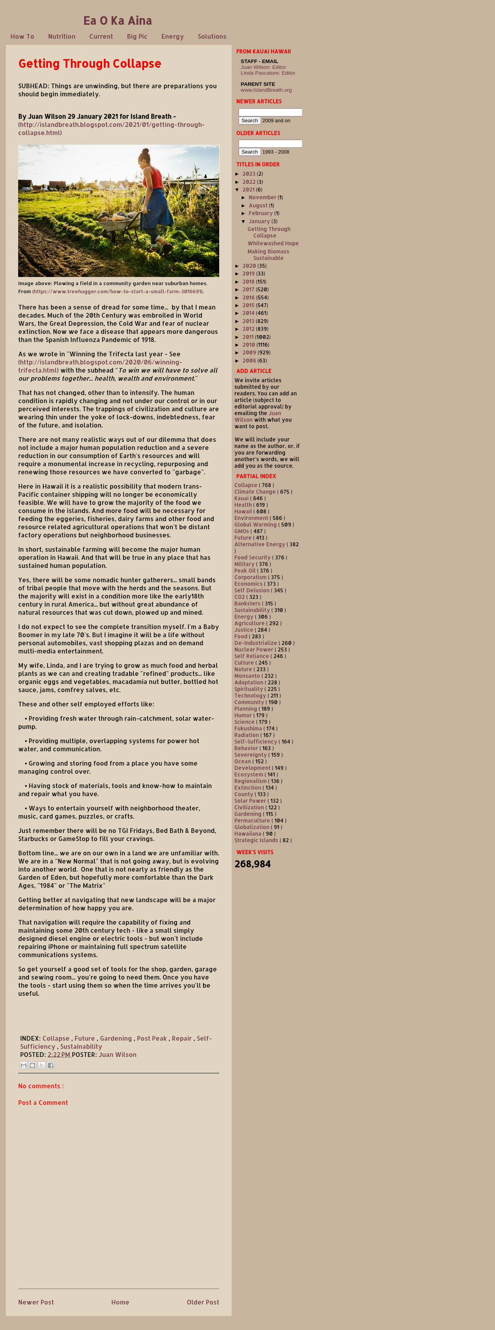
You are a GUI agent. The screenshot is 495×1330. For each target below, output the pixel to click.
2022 (249, 181)
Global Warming (256, 524)
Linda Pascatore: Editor (268, 73)
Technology (251, 695)
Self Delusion (252, 590)
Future (86, 1038)
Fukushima (248, 728)
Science (245, 721)
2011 (248, 336)
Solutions (212, 36)
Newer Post (36, 1302)
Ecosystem (249, 774)
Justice (244, 629)
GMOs (242, 531)
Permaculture (252, 820)
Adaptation (249, 682)
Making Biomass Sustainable (268, 254)
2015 (249, 305)
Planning (246, 708)
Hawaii (243, 511)
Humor (243, 715)
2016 (249, 297)
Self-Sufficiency (256, 741)
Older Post (203, 1302)
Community (250, 702)
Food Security (253, 557)
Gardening (116, 1038)
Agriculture (250, 623)
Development (253, 767)
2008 (250, 360)
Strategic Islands (257, 840)
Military (245, 564)
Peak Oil (245, 570)
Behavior (246, 748)
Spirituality (249, 689)
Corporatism (251, 577)
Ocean (243, 761)
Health (243, 504)
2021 (249, 189)
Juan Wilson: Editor (263, 67)
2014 (249, 312)
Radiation (247, 735)
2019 (249, 273)
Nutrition (61, 36)
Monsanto (247, 675)
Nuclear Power (254, 649)
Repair (182, 1038)
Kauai (242, 498)
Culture (244, 662)
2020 (250, 265)
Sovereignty (251, 754)
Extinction (248, 787)
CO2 (240, 596)
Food (241, 636)
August (259, 205)
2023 (249, 173)
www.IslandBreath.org (266, 90)
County (244, 794)
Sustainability (81, 1046)
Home (120, 1302)
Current (101, 36)
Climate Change (255, 491)
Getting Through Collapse (269, 232)
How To (22, 36)
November (263, 197)
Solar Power (251, 800)
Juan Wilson (118, 1054)
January (260, 221)
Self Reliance (252, 656)
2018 (249, 281)
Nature (244, 669)
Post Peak (153, 1038)
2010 (249, 344)
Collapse (57, 1038)
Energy (172, 36)
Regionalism (251, 781)
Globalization (252, 827)
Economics (249, 583)
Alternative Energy (260, 544)
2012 (249, 328)
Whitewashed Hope (273, 243)
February (261, 213)
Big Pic (137, 36)
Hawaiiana (248, 833)
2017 (249, 289)
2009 (250, 352)
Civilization (249, 807)
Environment (252, 518)
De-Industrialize (256, 642)
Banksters (248, 603)
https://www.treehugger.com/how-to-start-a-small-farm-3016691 (117, 291)
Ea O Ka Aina (117, 20)
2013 (249, 321)
